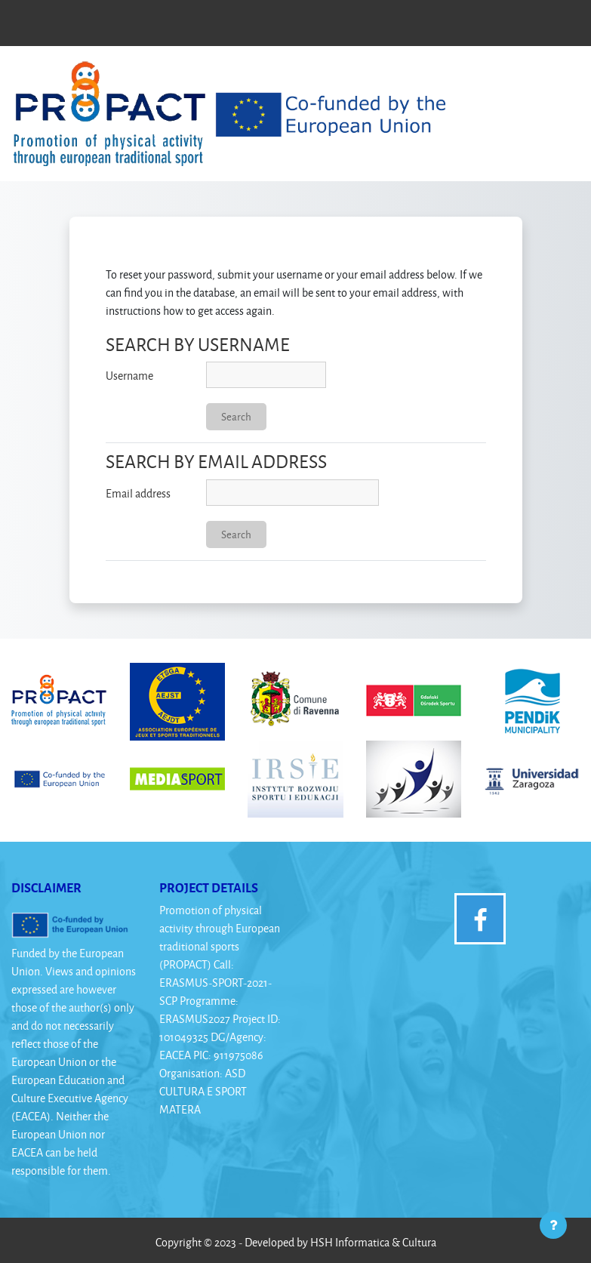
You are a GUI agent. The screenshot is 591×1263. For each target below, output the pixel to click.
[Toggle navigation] (560, 78)
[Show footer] (553, 1225)
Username (129, 376)
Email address (138, 493)
